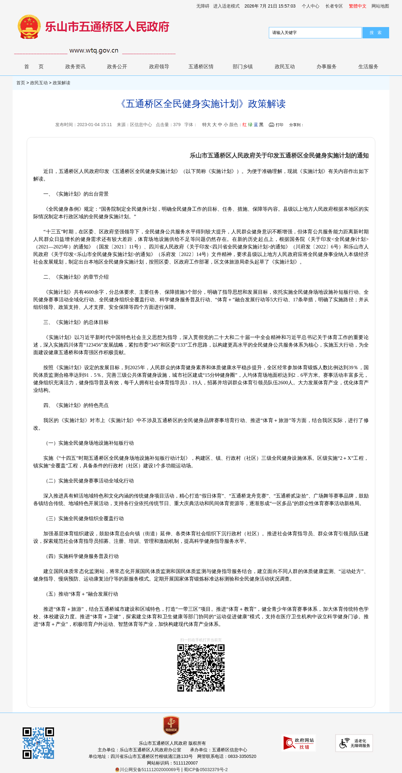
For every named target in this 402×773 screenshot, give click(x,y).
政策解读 (61, 82)
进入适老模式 (226, 5)
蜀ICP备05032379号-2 (206, 769)
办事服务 (327, 66)
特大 (206, 124)
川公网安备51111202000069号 (147, 769)
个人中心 (310, 5)
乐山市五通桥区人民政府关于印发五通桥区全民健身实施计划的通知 (279, 155)
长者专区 (334, 5)
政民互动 (285, 66)
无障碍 (202, 5)
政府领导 (159, 66)
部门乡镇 (243, 66)
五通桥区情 (201, 66)
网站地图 (380, 5)
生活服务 (368, 66)
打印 (279, 125)
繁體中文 (358, 5)
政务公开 (117, 66)
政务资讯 (75, 66)
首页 (38, 66)
